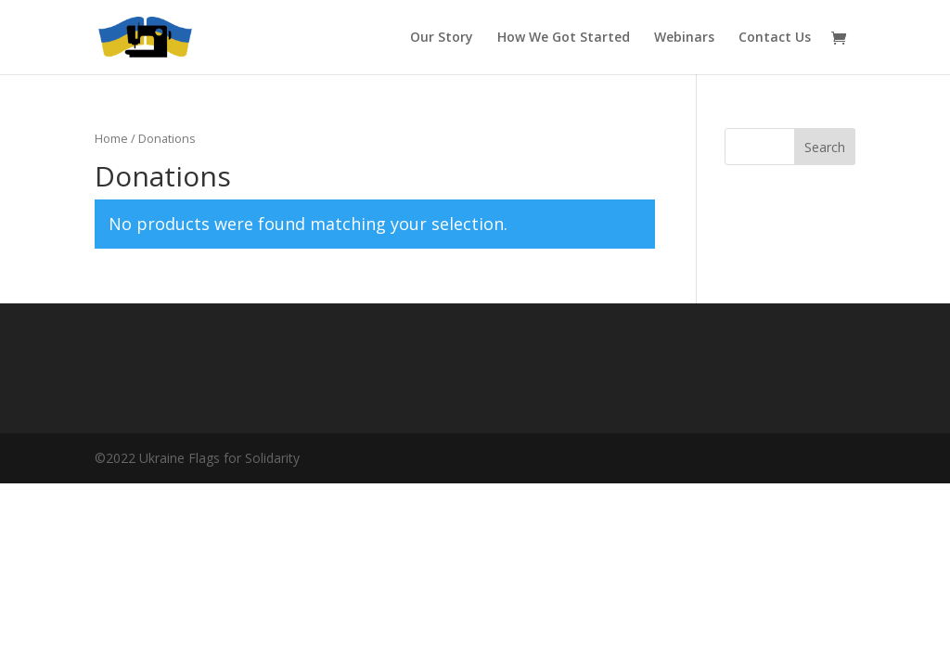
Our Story (441, 38)
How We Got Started (563, 38)
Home (111, 138)
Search (824, 147)
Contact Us (774, 38)
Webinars (684, 38)
